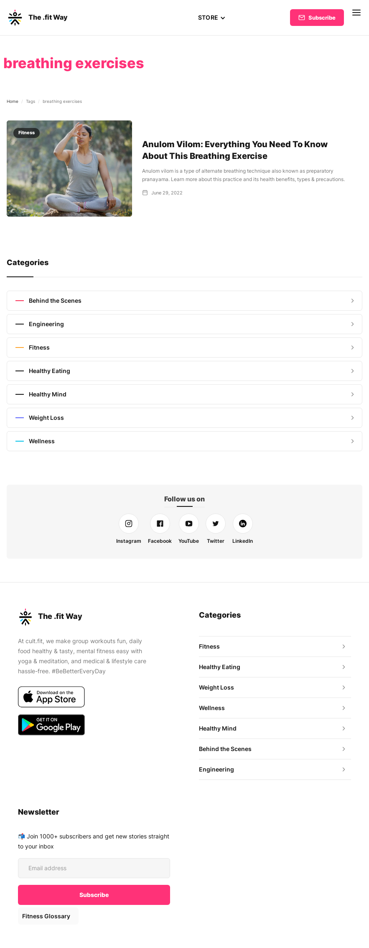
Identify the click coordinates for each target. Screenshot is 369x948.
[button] (211, 17)
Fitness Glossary (45, 916)
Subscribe (322, 17)
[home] (37, 17)
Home (12, 101)
